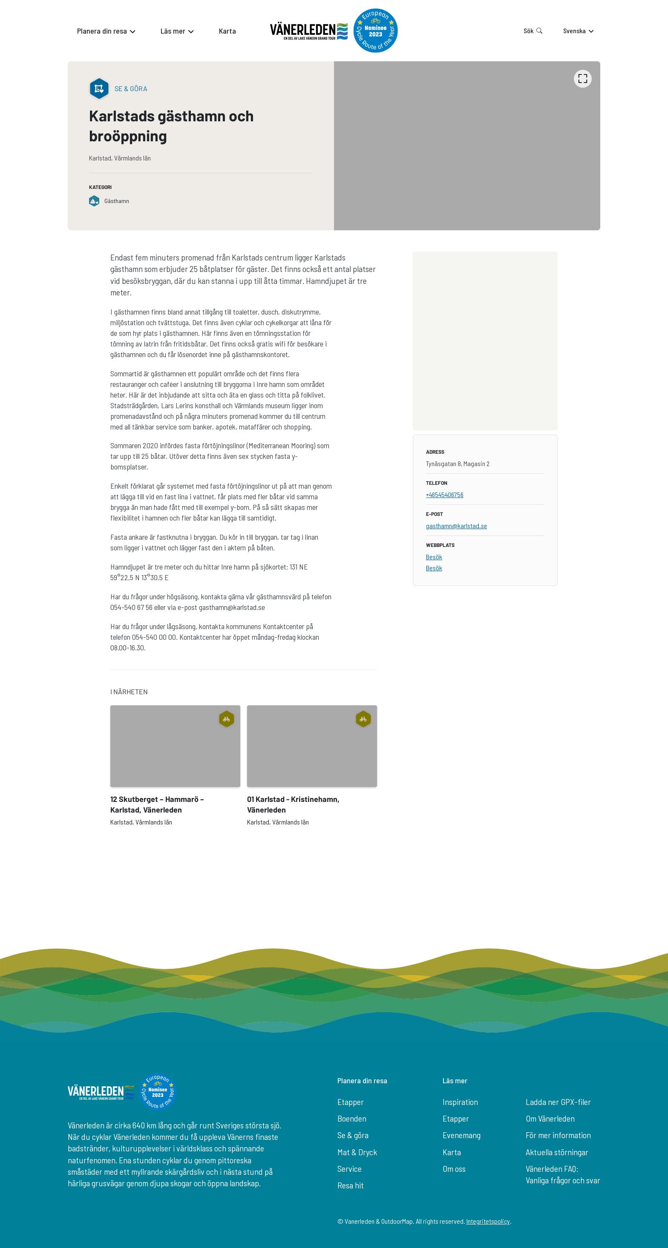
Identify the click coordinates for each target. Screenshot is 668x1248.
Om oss (454, 1168)
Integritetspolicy (488, 1221)
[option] (467, 145)
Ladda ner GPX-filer (558, 1101)
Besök (434, 556)
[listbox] (467, 145)
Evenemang (462, 1135)
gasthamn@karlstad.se (456, 525)
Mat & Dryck (357, 1152)
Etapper (350, 1101)
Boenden (351, 1118)
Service (349, 1168)
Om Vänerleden (550, 1118)
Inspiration (460, 1101)
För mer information (558, 1135)
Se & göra (353, 1135)
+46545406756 (445, 494)
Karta (452, 1152)
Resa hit (350, 1185)
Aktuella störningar (557, 1152)
